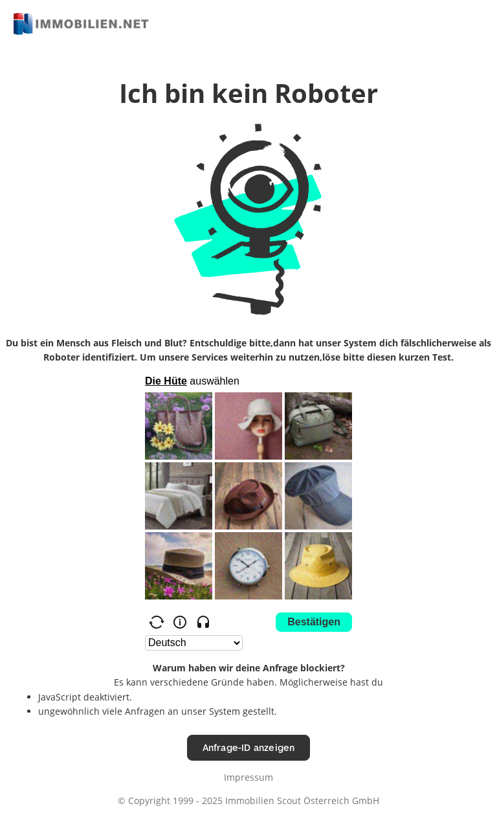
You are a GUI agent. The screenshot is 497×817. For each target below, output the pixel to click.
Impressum (248, 777)
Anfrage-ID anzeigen (249, 747)
